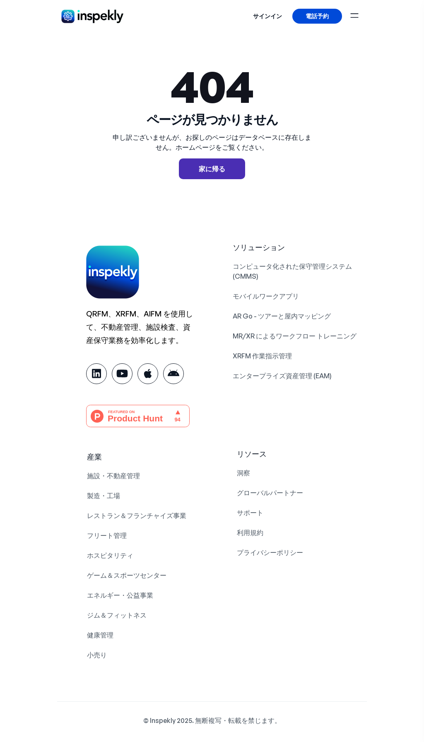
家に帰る (212, 169)
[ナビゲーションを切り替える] (356, 14)
